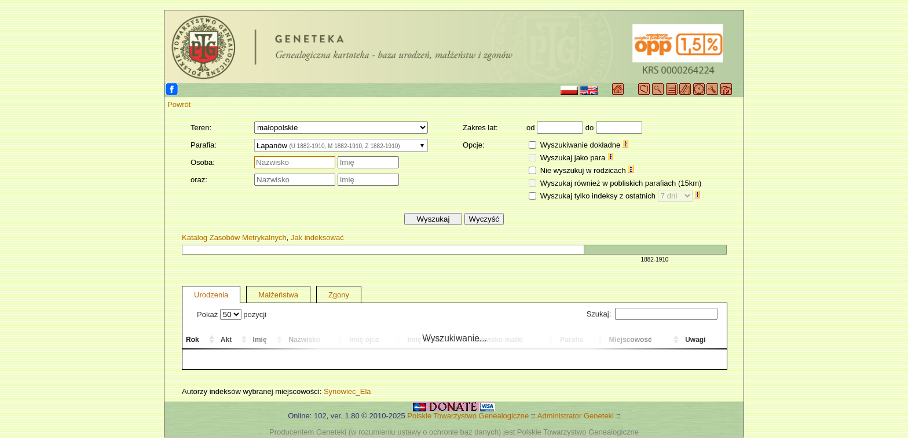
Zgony (338, 294)
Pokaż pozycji (231, 314)
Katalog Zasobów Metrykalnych (234, 237)
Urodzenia (211, 294)
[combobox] (341, 145)
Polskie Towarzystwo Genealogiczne (468, 415)
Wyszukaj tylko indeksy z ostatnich (620, 196)
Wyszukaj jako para (576, 157)
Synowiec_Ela (347, 391)
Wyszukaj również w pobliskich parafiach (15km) (621, 183)
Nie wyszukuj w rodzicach (587, 170)
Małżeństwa (278, 294)
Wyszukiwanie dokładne (584, 145)
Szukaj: (652, 314)
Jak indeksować (317, 237)
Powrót (179, 104)
